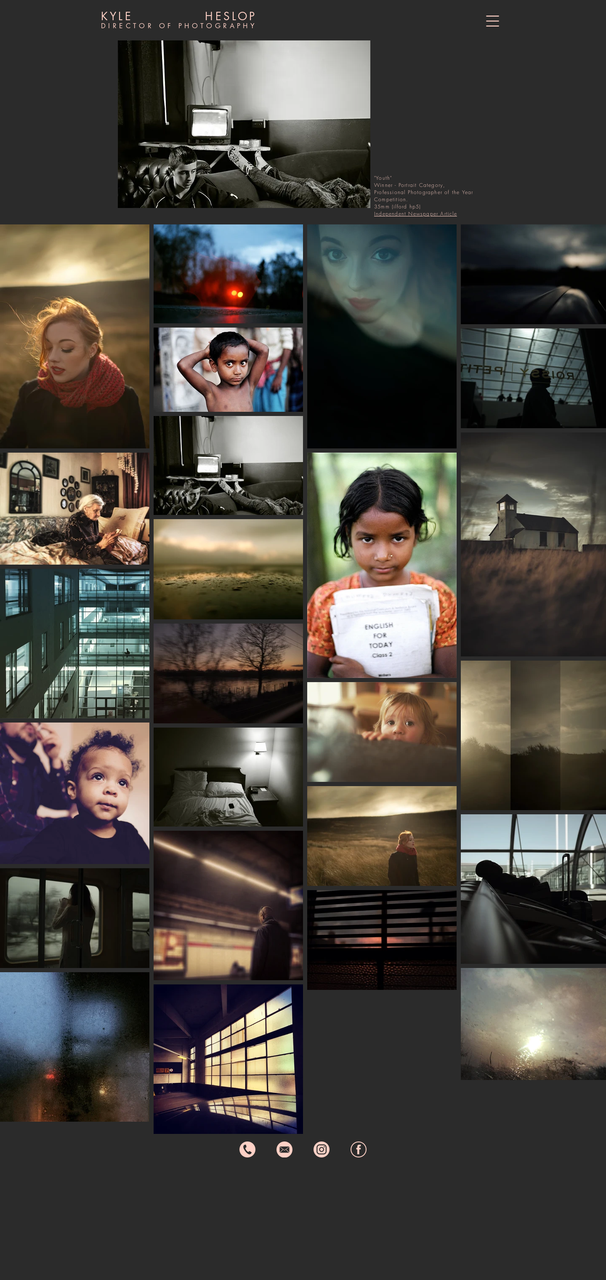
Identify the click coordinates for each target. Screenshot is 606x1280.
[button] (492, 21)
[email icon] (284, 1149)
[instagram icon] (322, 1149)
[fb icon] (359, 1149)
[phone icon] (247, 1149)
